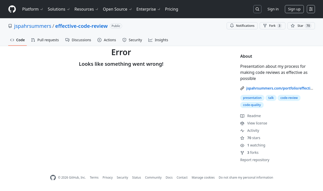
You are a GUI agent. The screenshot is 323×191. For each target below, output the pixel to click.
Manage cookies (203, 177)
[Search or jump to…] (257, 9)
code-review (289, 98)
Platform (33, 9)
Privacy (108, 177)
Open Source (117, 9)
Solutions (59, 9)
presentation (252, 98)
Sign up (294, 9)
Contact (182, 177)
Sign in (273, 9)
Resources (86, 9)
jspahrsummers (32, 26)
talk (271, 98)
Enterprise (149, 9)
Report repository (254, 159)
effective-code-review (81, 26)
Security (122, 177)
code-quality (252, 105)
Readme (250, 115)
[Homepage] (12, 9)
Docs (169, 177)
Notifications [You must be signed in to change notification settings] (242, 26)
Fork (272, 25)
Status (136, 177)
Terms (94, 177)
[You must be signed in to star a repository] (301, 25)
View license (253, 123)
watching (252, 145)
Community (153, 177)
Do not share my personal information (246, 177)
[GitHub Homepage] (53, 178)
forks (249, 152)
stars (250, 137)
